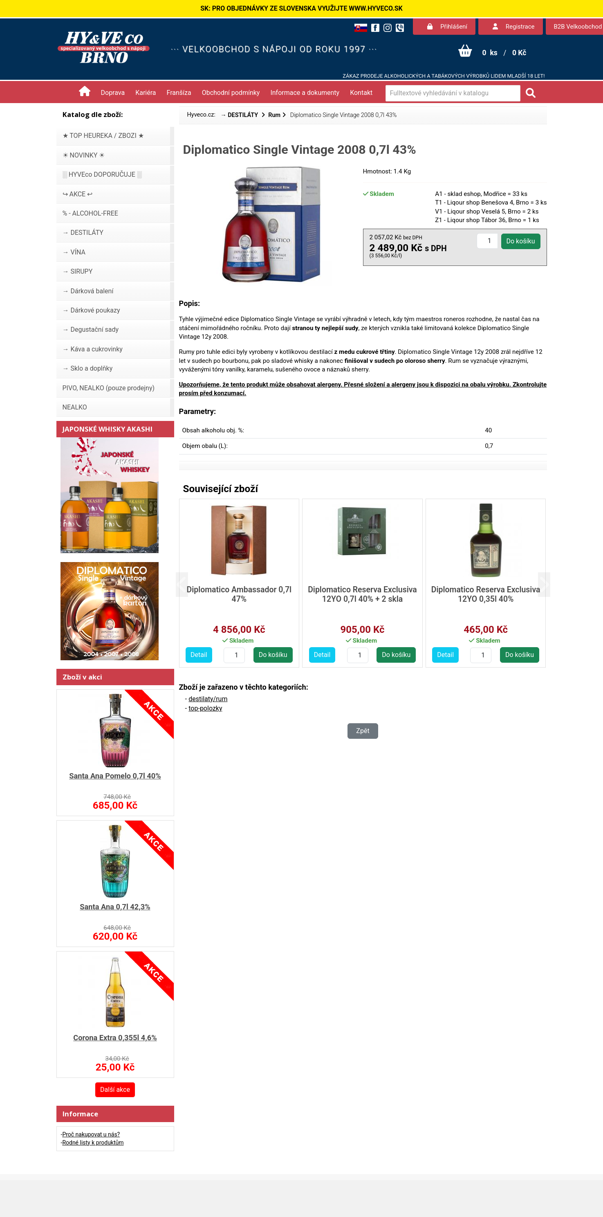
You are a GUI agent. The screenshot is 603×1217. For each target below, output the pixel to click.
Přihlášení (447, 26)
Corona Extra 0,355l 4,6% (115, 1037)
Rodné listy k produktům (92, 1142)
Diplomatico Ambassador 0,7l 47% (239, 594)
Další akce (115, 1089)
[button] (188, 585)
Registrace (513, 26)
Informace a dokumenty (304, 93)
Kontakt (361, 93)
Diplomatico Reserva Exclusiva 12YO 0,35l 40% (485, 594)
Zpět (362, 731)
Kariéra (145, 93)
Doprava (113, 93)
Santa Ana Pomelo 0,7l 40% (115, 776)
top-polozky (205, 708)
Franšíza (179, 93)
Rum (274, 115)
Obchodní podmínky (231, 93)
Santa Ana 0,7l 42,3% (115, 906)
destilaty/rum (207, 699)
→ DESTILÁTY (240, 115)
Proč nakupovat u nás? (91, 1134)
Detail (199, 655)
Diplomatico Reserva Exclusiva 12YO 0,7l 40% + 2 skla (362, 594)
